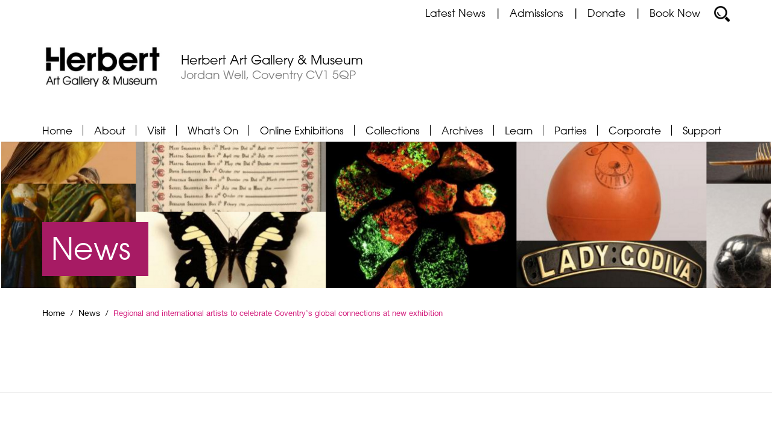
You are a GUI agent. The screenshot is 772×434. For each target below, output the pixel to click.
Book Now (675, 12)
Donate (606, 12)
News (89, 313)
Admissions (536, 12)
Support (702, 130)
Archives (462, 130)
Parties (570, 130)
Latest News (455, 12)
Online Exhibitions (302, 130)
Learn (519, 130)
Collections (392, 130)
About (109, 130)
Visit (156, 130)
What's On (213, 130)
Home (57, 130)
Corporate (635, 130)
